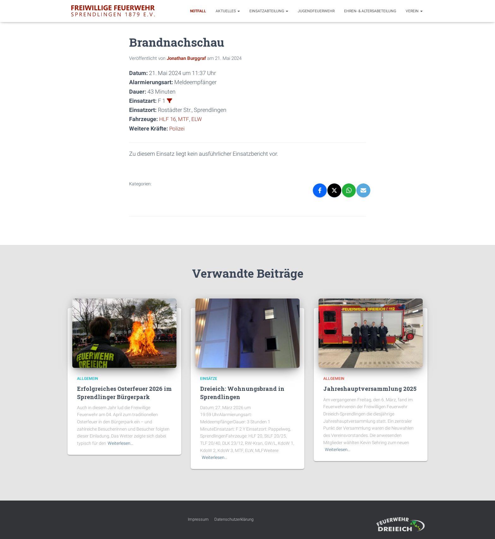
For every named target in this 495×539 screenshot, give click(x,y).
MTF (184, 119)
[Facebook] (320, 190)
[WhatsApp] (349, 190)
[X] (334, 190)
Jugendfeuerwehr (316, 11)
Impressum (198, 519)
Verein (414, 11)
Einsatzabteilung (268, 11)
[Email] (363, 190)
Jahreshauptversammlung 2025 (369, 388)
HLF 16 (168, 119)
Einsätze (208, 378)
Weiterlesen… (120, 442)
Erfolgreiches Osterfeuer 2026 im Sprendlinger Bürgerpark (124, 392)
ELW (197, 119)
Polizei (177, 128)
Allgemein (87, 378)
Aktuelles (228, 11)
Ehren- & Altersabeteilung (370, 11)
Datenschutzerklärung (233, 519)
